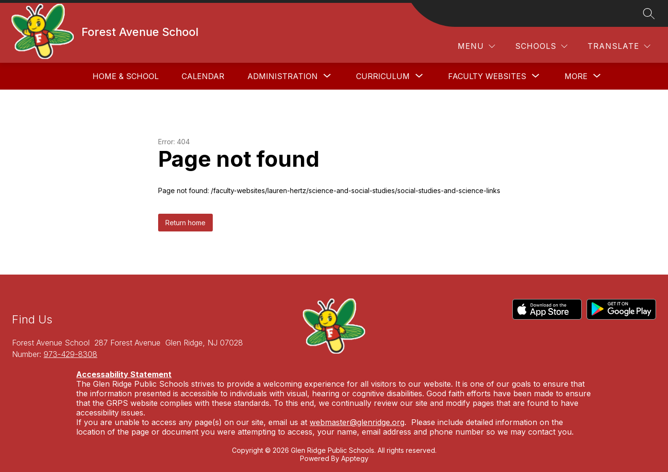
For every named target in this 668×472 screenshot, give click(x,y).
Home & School (125, 76)
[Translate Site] (619, 46)
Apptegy (355, 458)
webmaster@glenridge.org (357, 422)
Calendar (203, 76)
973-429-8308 (70, 354)
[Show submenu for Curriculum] (383, 76)
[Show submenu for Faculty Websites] (487, 76)
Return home (185, 223)
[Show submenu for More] (575, 76)
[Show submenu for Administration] (282, 76)
